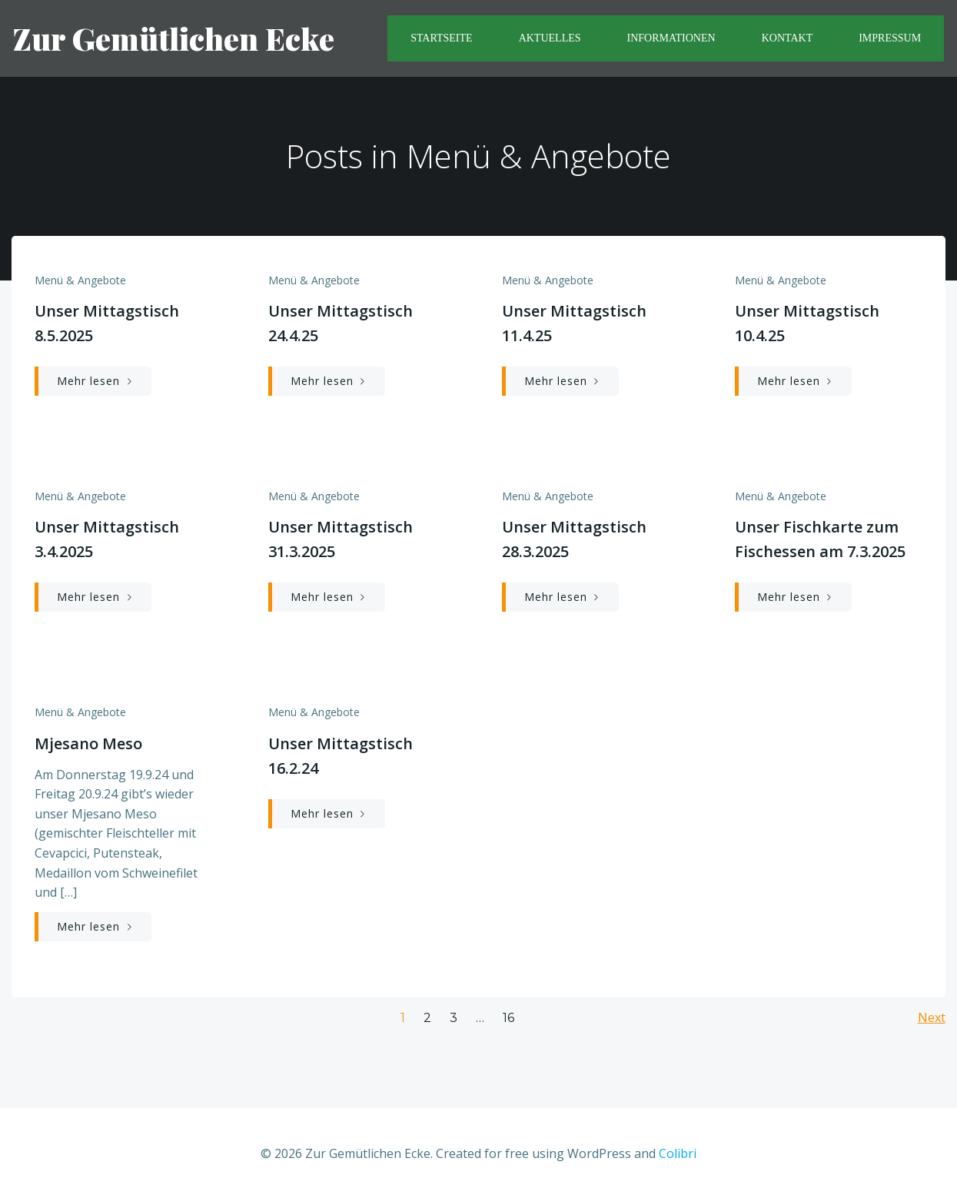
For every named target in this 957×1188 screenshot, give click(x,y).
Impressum (891, 39)
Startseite (443, 39)
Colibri (677, 1141)
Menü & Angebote (80, 282)
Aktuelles (551, 39)
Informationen (672, 39)
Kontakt (789, 39)
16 (508, 1006)
